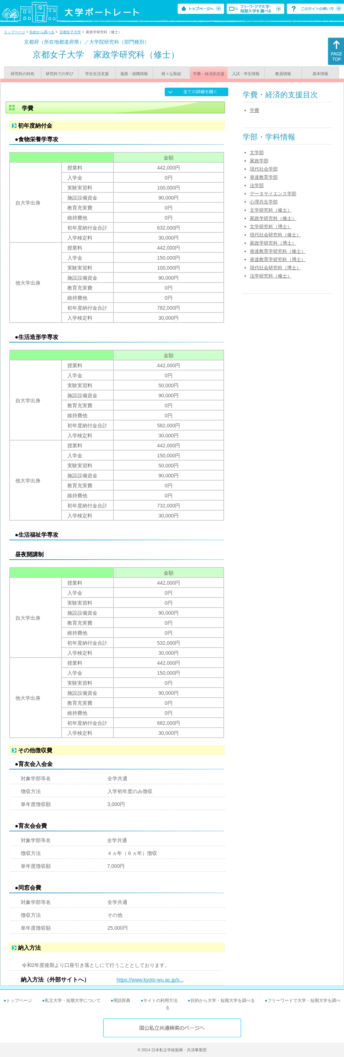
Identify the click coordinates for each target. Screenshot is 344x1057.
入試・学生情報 (246, 74)
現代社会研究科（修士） (275, 234)
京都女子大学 (70, 32)
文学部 (257, 152)
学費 (254, 110)
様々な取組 (171, 74)
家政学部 (259, 160)
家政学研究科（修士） (273, 218)
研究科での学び (59, 74)
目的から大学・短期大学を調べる (222, 1000)
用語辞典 (121, 1000)
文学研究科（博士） (271, 226)
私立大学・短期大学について (73, 1000)
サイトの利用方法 (160, 1000)
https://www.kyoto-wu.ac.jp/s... (150, 980)
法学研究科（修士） (271, 276)
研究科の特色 (22, 74)
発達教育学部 (264, 177)
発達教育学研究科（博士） (278, 259)
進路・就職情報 (134, 74)
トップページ (14, 32)
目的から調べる (41, 32)
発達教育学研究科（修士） (278, 251)
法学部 (257, 185)
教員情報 (283, 74)
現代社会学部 (264, 169)
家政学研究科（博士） (273, 243)
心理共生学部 (264, 202)
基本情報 (320, 74)
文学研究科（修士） (271, 210)
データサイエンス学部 (273, 193)
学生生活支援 (97, 74)
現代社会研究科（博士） (275, 267)
